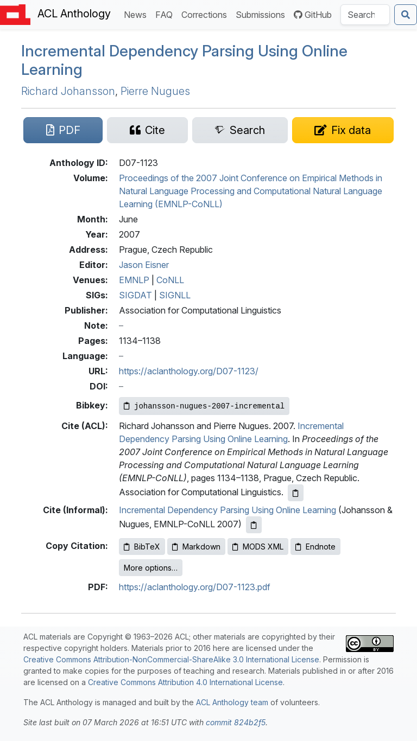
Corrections (206, 14)
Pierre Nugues (155, 91)
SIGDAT (135, 295)
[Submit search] (405, 14)
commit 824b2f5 (236, 722)
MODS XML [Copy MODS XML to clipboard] (257, 546)
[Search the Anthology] (365, 14)
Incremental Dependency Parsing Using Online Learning (184, 60)
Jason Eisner (144, 264)
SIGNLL (175, 295)
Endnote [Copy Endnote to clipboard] (315, 546)
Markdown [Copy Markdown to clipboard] (196, 546)
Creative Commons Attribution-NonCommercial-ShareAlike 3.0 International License (171, 659)
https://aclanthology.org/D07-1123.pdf (194, 587)
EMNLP (134, 279)
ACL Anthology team (232, 702)
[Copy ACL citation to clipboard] (296, 492)
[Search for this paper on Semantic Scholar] (240, 130)
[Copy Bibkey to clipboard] (204, 406)
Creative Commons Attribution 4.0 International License (185, 682)
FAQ (166, 14)
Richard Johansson (68, 91)
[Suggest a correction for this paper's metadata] (343, 130)
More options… (151, 567)
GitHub (313, 14)
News (137, 14)
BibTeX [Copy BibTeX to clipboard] (142, 546)
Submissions (262, 14)
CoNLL (170, 279)
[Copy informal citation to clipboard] (254, 524)
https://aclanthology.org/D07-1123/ (188, 371)
